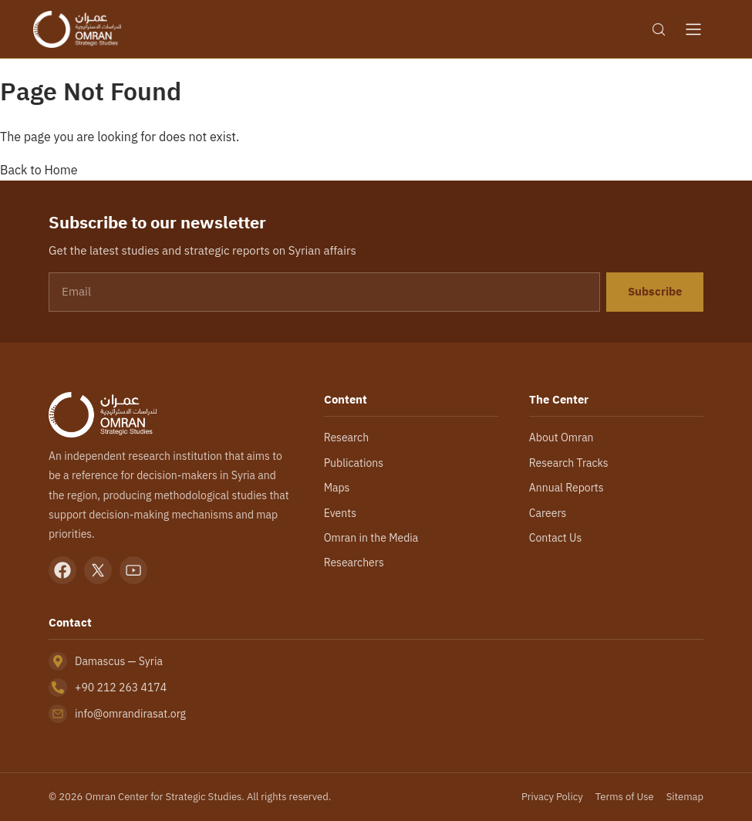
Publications (353, 463)
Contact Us (555, 538)
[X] (98, 570)
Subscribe (655, 291)
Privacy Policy (552, 796)
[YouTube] (133, 570)
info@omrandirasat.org (130, 714)
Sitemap (684, 796)
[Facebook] (62, 570)
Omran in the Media (371, 538)
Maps (337, 488)
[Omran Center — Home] (77, 29)
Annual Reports (566, 488)
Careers (548, 513)
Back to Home (39, 169)
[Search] (658, 29)
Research (346, 437)
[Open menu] (693, 29)
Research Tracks (569, 463)
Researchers (354, 562)
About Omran (561, 437)
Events (340, 513)
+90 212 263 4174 (121, 687)
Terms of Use (624, 796)
